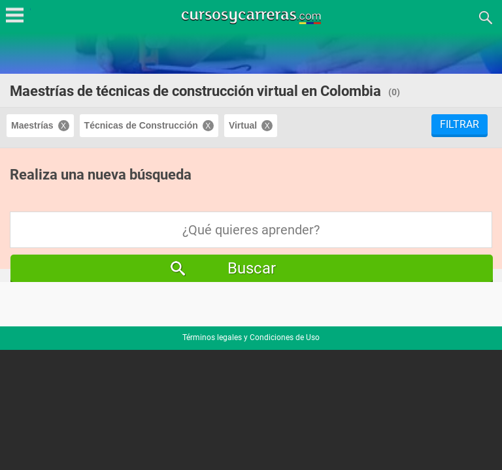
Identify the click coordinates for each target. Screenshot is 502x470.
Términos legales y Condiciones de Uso (251, 337)
